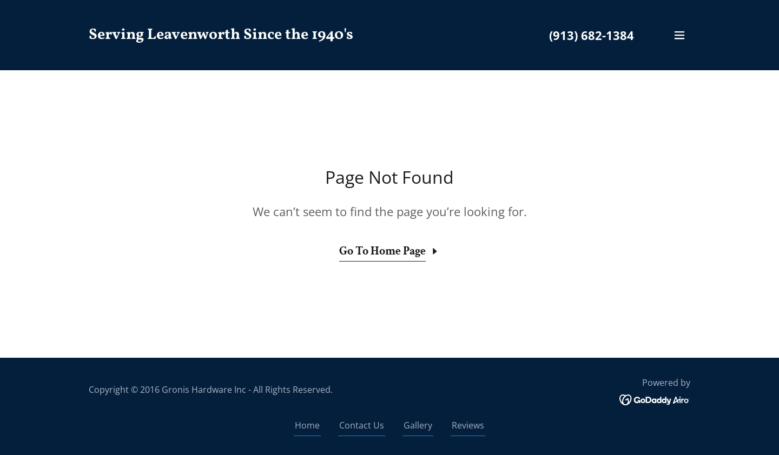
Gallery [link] (418, 425)
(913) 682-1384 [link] (591, 35)
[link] (221, 36)
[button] (679, 35)
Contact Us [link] (361, 425)
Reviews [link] (468, 425)
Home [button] (307, 425)
